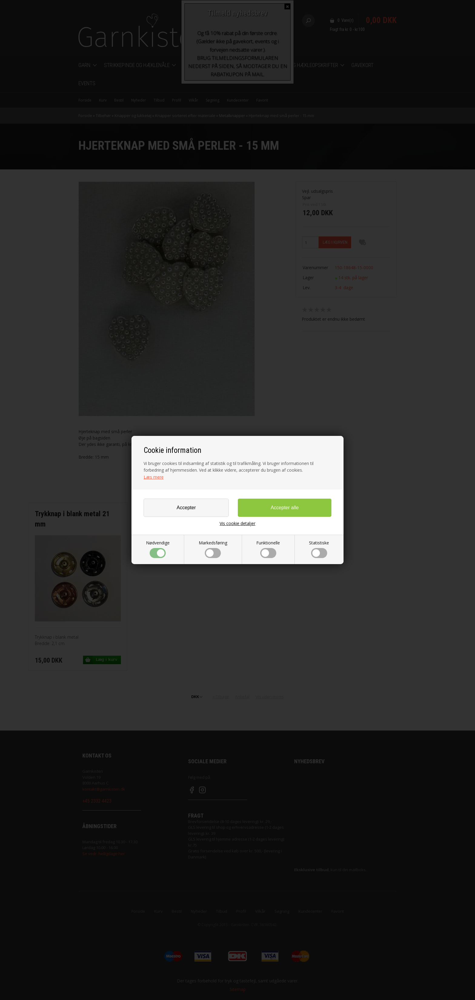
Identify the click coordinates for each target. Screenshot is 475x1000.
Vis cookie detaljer (237, 523)
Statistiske (319, 549)
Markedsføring (213, 549)
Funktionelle (268, 549)
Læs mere (154, 477)
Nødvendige (158, 549)
